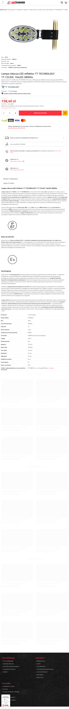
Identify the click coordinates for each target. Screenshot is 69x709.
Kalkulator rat (36, 160)
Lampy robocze (33, 10)
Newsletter (40, 677)
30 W (6, 57)
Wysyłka (5, 689)
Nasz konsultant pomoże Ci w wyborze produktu (35, 151)
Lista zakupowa (41, 666)
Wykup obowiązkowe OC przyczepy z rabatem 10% (29, 127)
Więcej (51, 368)
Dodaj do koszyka (40, 113)
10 (8, 61)
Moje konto (40, 658)
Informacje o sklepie (9, 686)
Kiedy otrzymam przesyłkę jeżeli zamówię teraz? (24, 138)
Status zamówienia (8, 661)
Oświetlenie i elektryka (22, 10)
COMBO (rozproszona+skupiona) (17, 67)
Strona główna (11, 10)
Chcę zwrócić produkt (9, 669)
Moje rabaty (40, 674)
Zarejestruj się (41, 661)
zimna (12, 63)
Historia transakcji (42, 672)
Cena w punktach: (15, 144)
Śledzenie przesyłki (8, 663)
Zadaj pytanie (8, 183)
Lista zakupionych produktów (45, 669)
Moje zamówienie (8, 658)
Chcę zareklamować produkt (11, 666)
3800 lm (14, 59)
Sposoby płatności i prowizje (11, 691)
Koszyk (38, 663)
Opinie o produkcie (10, 179)
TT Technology (12, 91)
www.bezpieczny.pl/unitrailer (16, 128)
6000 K (19, 65)
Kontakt (5, 672)
